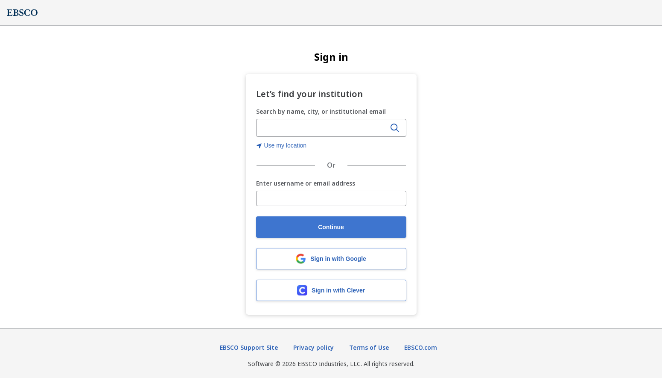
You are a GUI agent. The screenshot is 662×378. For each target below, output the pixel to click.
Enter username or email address (305, 183)
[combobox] (322, 128)
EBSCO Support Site (249, 347)
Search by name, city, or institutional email (321, 111)
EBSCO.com (420, 347)
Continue (331, 227)
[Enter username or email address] (331, 198)
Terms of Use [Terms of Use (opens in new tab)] (369, 347)
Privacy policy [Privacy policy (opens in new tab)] (313, 347)
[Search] (394, 128)
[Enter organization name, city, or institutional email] (322, 128)
